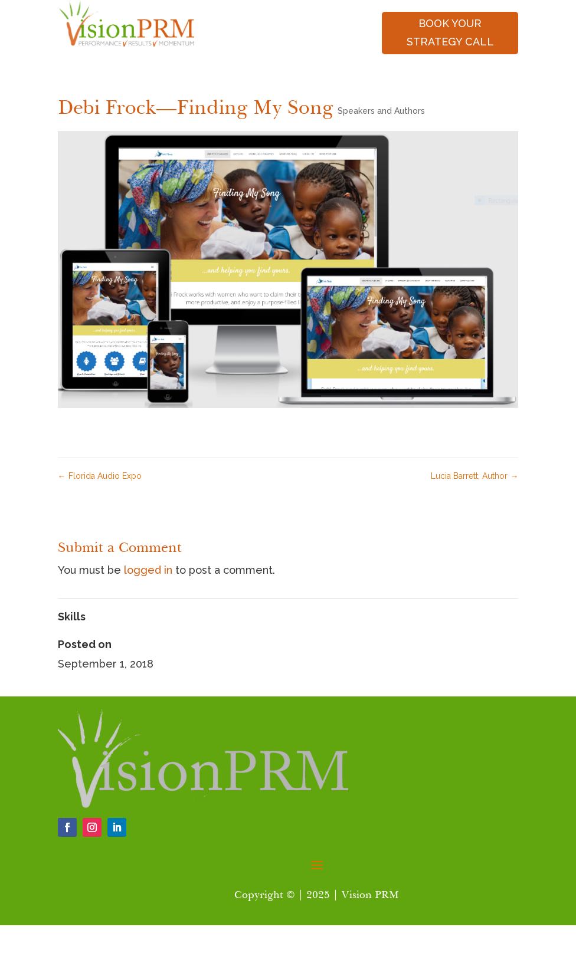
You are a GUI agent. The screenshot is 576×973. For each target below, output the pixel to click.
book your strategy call (450, 32)
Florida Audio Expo (100, 476)
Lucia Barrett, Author (474, 476)
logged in (148, 570)
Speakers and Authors (381, 111)
